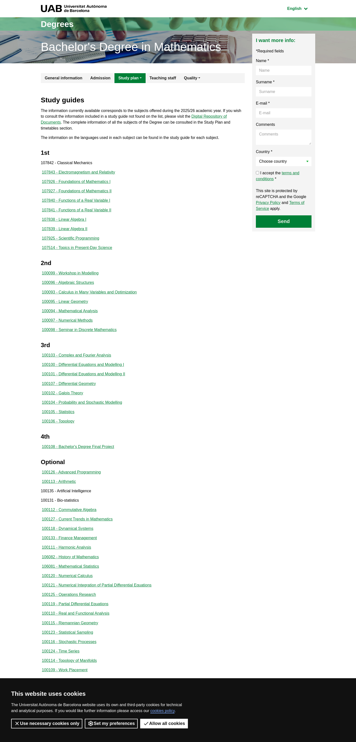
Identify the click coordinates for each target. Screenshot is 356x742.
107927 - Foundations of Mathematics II (76, 193)
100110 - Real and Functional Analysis (75, 623)
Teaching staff (163, 78)
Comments (265, 124)
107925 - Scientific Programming (70, 241)
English (301, 8)
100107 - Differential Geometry (69, 389)
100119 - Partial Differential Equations (75, 614)
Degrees (58, 24)
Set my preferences (111, 723)
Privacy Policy (268, 203)
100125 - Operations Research (69, 604)
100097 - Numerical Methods (67, 324)
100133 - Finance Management (69, 546)
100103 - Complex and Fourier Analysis (76, 360)
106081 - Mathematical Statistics (70, 575)
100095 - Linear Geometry (65, 305)
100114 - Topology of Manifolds (69, 672)
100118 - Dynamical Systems (67, 537)
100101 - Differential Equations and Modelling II (83, 379)
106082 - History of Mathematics (70, 565)
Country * (264, 152)
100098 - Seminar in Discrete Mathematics (79, 334)
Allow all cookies (164, 723)
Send (284, 221)
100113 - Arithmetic (59, 488)
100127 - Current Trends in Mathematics (77, 527)
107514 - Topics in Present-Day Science (77, 250)
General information (63, 78)
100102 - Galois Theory (62, 398)
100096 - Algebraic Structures (68, 286)
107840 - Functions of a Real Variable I (76, 202)
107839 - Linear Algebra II (64, 231)
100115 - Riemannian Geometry (70, 633)
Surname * (265, 82)
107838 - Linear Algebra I (64, 222)
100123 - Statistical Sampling (67, 643)
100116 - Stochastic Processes (69, 652)
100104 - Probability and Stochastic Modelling (82, 408)
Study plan (128, 78)
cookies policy (162, 711)
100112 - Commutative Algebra (69, 517)
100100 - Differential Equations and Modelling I (83, 369)
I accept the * (277, 176)
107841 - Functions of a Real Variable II (76, 212)
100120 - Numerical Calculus (67, 585)
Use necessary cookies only (46, 723)
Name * (262, 61)
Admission (100, 78)
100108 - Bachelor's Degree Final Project (78, 453)
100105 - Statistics (58, 418)
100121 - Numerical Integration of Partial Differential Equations (97, 594)
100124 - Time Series (60, 662)
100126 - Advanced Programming (71, 479)
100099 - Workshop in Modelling (70, 276)
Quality (190, 78)
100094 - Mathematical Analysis (70, 315)
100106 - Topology (58, 427)
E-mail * (263, 103)
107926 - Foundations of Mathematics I (76, 183)
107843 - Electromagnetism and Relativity (78, 173)
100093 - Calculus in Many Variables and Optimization (89, 295)
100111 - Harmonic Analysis (66, 556)
